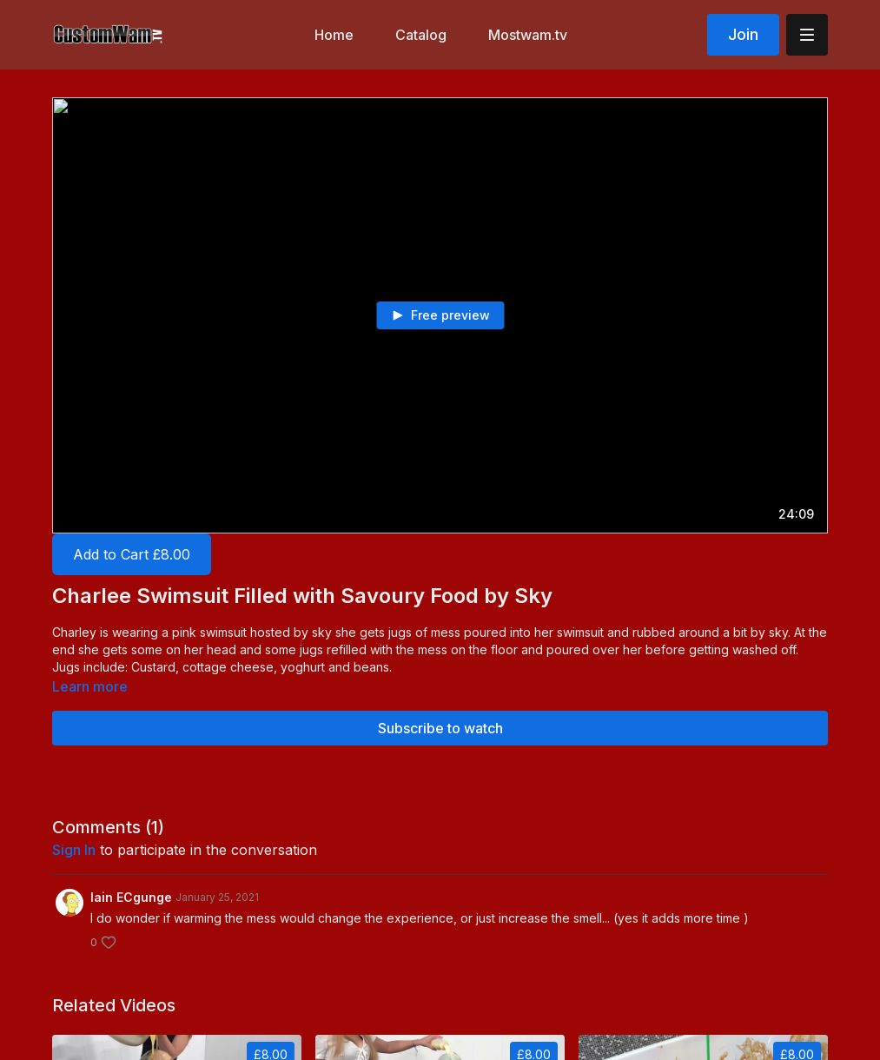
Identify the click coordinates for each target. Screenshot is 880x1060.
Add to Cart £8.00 (131, 554)
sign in (74, 849)
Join (743, 34)
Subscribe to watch (440, 728)
